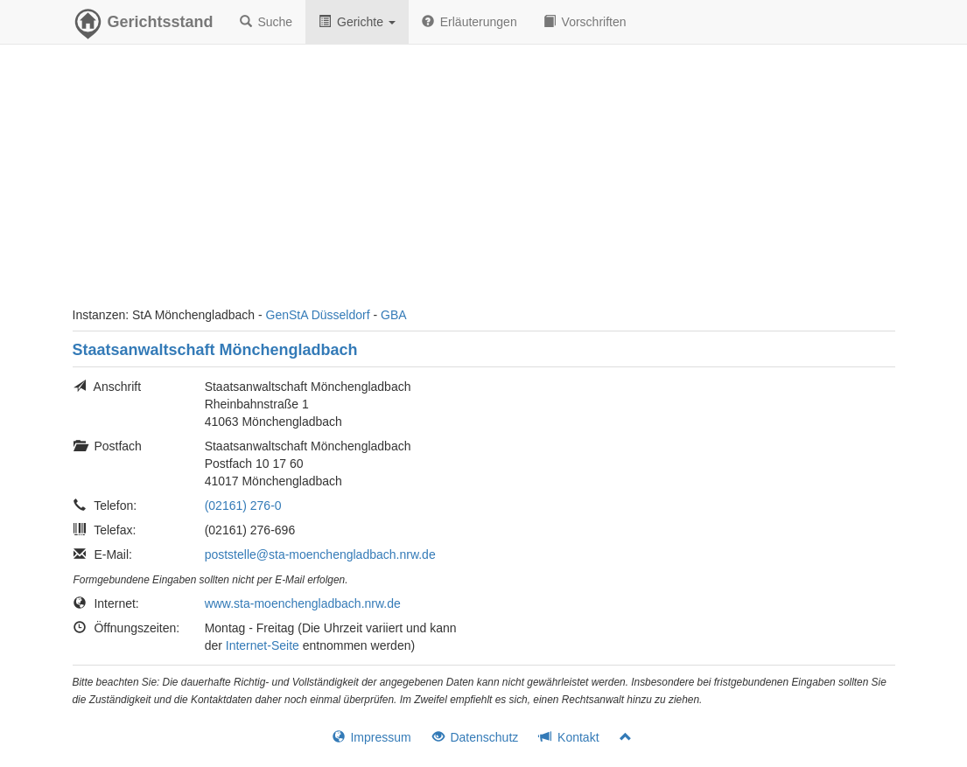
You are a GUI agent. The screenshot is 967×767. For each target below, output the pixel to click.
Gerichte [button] (357, 22)
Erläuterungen (469, 22)
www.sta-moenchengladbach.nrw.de (303, 603)
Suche (266, 22)
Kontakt (569, 737)
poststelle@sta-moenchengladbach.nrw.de (320, 554)
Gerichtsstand (143, 26)
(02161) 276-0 (243, 505)
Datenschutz (475, 737)
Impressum (372, 737)
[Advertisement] (484, 183)
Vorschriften (585, 22)
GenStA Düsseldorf (318, 315)
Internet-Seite (262, 645)
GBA (394, 315)
